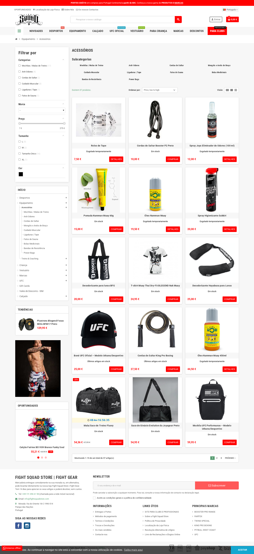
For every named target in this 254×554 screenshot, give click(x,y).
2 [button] (42, 457)
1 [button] (38, 457)
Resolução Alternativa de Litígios (160, 530)
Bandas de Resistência (91, 79)
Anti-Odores (134, 65)
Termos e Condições (104, 521)
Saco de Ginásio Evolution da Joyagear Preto (155, 425)
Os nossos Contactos (87, 9)
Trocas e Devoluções (105, 525)
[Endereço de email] (144, 485)
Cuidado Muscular (91, 72)
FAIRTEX (198, 516)
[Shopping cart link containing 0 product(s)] (232, 19)
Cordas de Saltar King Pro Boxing (155, 355)
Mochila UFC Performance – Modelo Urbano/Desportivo (212, 427)
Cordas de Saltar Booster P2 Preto (155, 145)
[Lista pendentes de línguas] (230, 9)
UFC (196, 534)
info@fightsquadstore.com (36, 499)
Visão (220, 90)
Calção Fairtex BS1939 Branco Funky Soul (42, 447)
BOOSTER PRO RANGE (204, 512)
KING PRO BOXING (203, 525)
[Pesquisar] (126, 19)
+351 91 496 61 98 (30, 494)
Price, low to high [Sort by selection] (151, 90)
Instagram (27, 525)
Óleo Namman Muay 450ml (212, 355)
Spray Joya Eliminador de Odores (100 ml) (212, 145)
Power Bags (134, 79)
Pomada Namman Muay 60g (99, 215)
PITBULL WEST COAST (205, 530)
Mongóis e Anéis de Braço (219, 65)
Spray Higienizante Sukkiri (212, 215)
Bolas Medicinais (219, 72)
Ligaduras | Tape (134, 72)
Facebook (18, 525)
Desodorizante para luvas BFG (98, 285)
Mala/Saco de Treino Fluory (98, 425)
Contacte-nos (101, 534)
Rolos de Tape (98, 145)
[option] (42, 433)
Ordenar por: (134, 90)
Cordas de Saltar (177, 65)
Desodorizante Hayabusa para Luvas (212, 285)
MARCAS (178, 3)
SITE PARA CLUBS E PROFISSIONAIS (162, 512)
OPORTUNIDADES (22, 9)
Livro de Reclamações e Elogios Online (162, 534)
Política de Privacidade (155, 521)
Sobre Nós (68, 9)
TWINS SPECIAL (202, 521)
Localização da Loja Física (46, 9)
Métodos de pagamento (106, 516)
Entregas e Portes (103, 512)
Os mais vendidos (103, 530)
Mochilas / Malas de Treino (91, 65)
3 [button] (46, 457)
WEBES (101, 548)
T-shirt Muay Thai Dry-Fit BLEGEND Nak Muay (155, 285)
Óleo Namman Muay (155, 215)
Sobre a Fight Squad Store (156, 516)
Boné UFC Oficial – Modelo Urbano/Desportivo (98, 355)
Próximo (230, 458)
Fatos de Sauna (176, 72)
